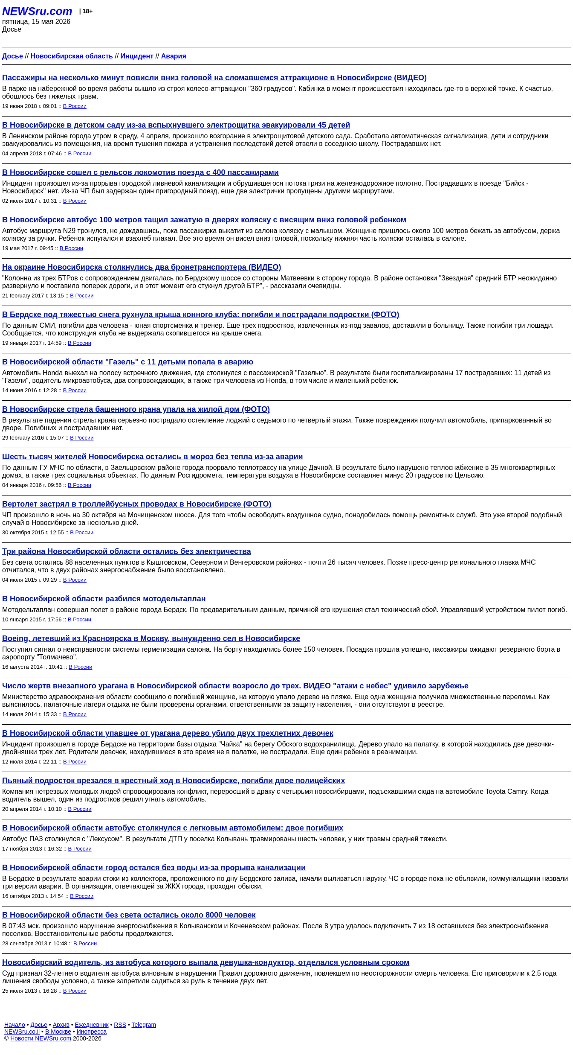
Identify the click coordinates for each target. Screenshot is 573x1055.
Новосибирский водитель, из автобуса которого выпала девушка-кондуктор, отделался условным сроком (205, 962)
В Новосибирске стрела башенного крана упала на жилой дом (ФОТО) (136, 409)
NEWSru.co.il (22, 1031)
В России (75, 106)
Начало (14, 1024)
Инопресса (92, 1031)
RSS (120, 1024)
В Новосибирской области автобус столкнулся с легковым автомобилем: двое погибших (172, 828)
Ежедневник (92, 1024)
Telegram (144, 1024)
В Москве (58, 1031)
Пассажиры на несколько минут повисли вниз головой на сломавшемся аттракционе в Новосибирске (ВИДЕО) (214, 77)
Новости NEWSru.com (40, 1038)
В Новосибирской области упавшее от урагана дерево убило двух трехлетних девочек (167, 733)
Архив (61, 1024)
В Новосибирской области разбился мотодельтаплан (104, 599)
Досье (38, 1024)
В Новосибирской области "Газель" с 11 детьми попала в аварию (127, 362)
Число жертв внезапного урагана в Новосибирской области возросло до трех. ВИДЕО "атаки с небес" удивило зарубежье (235, 686)
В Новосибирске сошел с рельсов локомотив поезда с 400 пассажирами (140, 172)
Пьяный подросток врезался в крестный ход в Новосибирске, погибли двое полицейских (173, 780)
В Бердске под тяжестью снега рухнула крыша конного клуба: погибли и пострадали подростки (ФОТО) (200, 314)
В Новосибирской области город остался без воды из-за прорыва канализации (154, 867)
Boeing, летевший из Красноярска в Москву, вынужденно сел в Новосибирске (151, 638)
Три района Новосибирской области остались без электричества (126, 551)
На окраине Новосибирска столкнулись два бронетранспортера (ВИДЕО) (141, 267)
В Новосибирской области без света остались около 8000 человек (128, 915)
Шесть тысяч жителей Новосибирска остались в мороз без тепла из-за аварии (152, 456)
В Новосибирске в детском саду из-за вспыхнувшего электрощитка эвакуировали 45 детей (176, 125)
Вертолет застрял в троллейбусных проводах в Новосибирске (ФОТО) (137, 504)
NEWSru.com (37, 11)
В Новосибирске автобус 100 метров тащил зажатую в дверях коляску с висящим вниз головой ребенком (204, 220)
